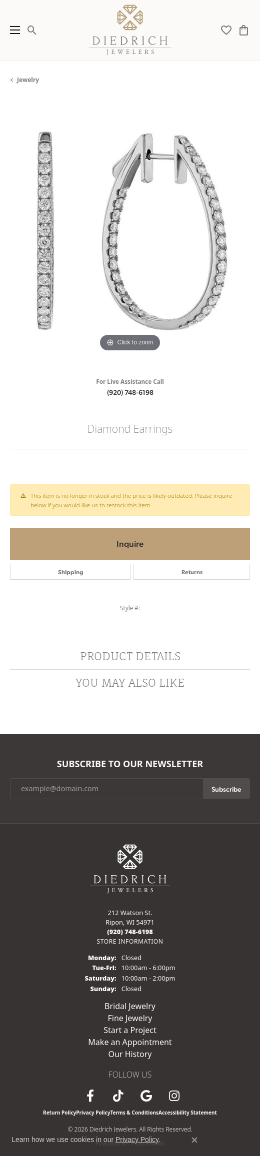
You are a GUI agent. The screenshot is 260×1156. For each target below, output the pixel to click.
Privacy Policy (93, 1112)
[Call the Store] (130, 931)
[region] (130, 234)
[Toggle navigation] (12, 30)
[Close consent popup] (195, 1140)
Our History (130, 1054)
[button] (32, 30)
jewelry (28, 79)
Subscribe (226, 788)
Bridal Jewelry (130, 1006)
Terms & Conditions (134, 1112)
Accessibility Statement (187, 1112)
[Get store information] (129, 941)
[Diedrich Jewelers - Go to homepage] (130, 868)
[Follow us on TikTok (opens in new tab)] (118, 1096)
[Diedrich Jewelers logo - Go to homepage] (130, 30)
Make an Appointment (130, 1042)
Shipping (71, 572)
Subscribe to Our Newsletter (130, 764)
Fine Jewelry (130, 1018)
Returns (192, 572)
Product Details (130, 656)
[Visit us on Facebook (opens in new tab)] (90, 1096)
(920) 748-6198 (130, 391)
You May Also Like (130, 682)
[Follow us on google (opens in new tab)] (146, 1096)
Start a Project (130, 1030)
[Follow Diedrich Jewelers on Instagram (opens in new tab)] (174, 1096)
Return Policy (59, 1112)
